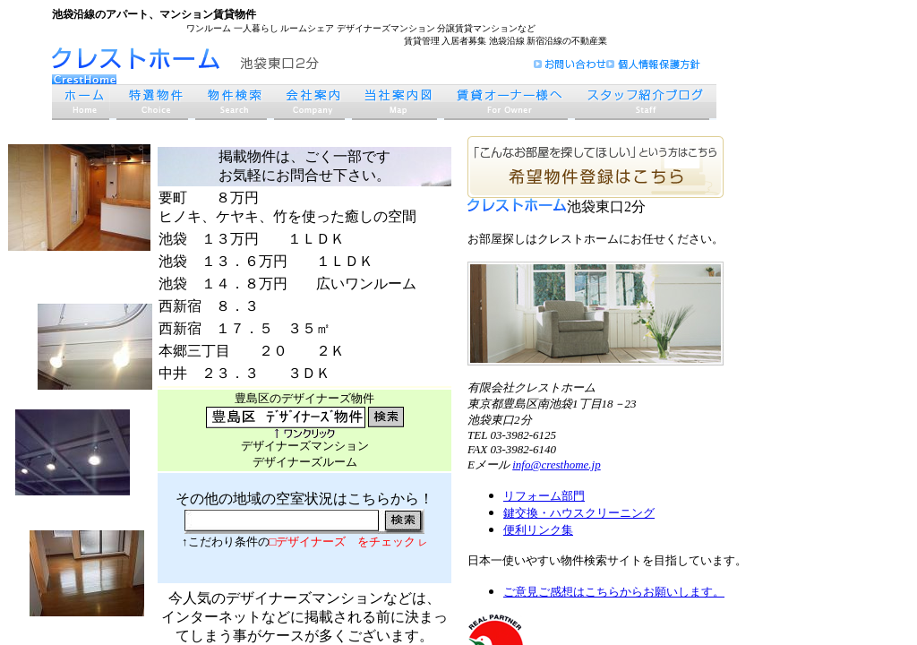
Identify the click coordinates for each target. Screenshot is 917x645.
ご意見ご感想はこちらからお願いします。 (613, 591)
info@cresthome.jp (556, 464)
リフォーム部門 (544, 496)
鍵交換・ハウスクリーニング (579, 513)
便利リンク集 (538, 530)
